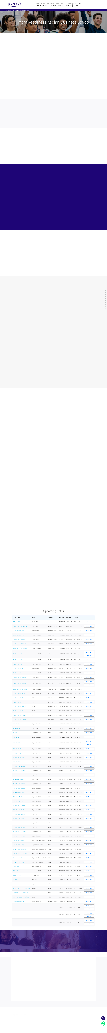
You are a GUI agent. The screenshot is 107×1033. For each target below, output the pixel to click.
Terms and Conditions (42, 1026)
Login (76, 5)
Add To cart (89, 622)
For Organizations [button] (57, 5)
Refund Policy (28, 1026)
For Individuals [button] (42, 5)
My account (66, 1016)
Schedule (89, 655)
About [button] (68, 5)
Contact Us (63, 3)
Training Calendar (40, 3)
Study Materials (50, 3)
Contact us (65, 1014)
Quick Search (72, 3)
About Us (65, 1012)
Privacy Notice (16, 1026)
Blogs (57, 3)
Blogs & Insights (50, 1014)
